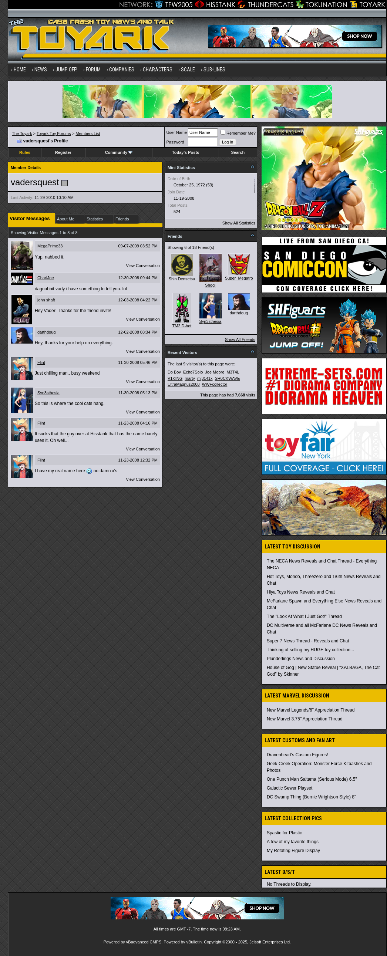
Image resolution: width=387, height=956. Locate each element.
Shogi (210, 285)
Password (175, 142)
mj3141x (205, 378)
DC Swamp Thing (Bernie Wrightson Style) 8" (311, 797)
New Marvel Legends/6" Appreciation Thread (311, 710)
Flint (41, 362)
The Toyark (22, 133)
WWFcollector (214, 384)
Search (238, 152)
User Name (176, 132)
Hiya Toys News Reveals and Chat (301, 592)
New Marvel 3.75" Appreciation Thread (305, 719)
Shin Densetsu (182, 279)
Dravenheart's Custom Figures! (297, 754)
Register (63, 152)
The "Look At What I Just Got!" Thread (304, 616)
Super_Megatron (240, 278)
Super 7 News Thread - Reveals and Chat (308, 640)
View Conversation (143, 265)
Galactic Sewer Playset (289, 788)
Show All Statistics (238, 223)
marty (190, 378)
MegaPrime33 (50, 246)
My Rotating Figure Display (293, 850)
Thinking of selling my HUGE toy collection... (310, 649)
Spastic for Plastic (284, 832)
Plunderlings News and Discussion (301, 658)
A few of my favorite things (293, 841)
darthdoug (46, 332)
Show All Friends (240, 339)
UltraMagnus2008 (184, 384)
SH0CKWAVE (227, 378)
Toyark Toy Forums (54, 133)
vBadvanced (137, 942)
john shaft (46, 300)
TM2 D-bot (181, 326)
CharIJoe (45, 278)
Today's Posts (185, 152)
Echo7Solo (193, 372)
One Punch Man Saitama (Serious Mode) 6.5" (312, 779)
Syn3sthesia (48, 393)
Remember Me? (238, 133)
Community (119, 152)
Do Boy (174, 372)
